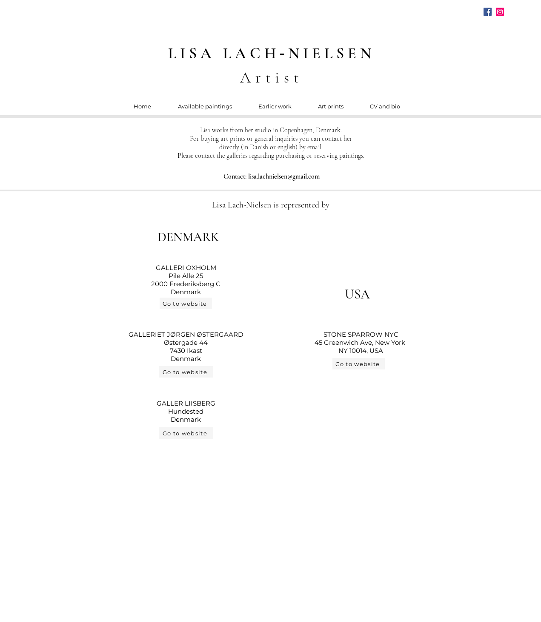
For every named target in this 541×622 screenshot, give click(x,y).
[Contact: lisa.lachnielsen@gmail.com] (272, 176)
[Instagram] (500, 12)
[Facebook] (488, 12)
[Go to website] (186, 303)
